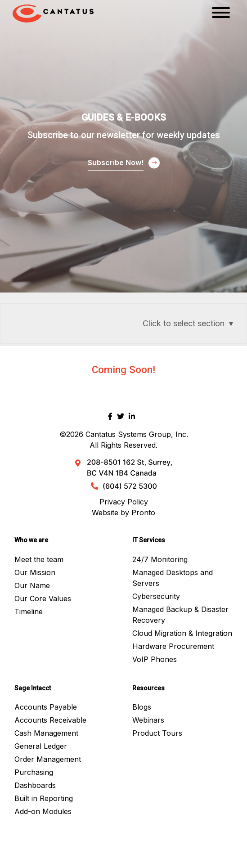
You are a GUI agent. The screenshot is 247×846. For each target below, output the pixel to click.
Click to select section (184, 323)
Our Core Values (42, 598)
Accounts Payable (45, 706)
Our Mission (34, 572)
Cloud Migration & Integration (182, 633)
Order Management (47, 759)
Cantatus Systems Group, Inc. (136, 434)
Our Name (32, 585)
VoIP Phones (154, 659)
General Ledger (40, 746)
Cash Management (46, 733)
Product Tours (157, 733)
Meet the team (38, 559)
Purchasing (33, 772)
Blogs (141, 706)
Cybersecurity (156, 596)
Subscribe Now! (116, 162)
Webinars (148, 720)
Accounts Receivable (50, 720)
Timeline (28, 611)
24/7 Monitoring (160, 559)
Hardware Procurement (173, 646)
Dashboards (35, 785)
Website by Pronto (123, 512)
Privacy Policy (123, 501)
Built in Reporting (43, 798)
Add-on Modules (43, 811)
